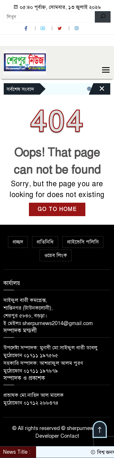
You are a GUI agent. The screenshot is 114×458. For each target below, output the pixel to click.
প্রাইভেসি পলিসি (83, 242)
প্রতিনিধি (45, 242)
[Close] (97, 90)
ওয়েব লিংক (55, 255)
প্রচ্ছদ (18, 242)
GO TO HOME (57, 209)
